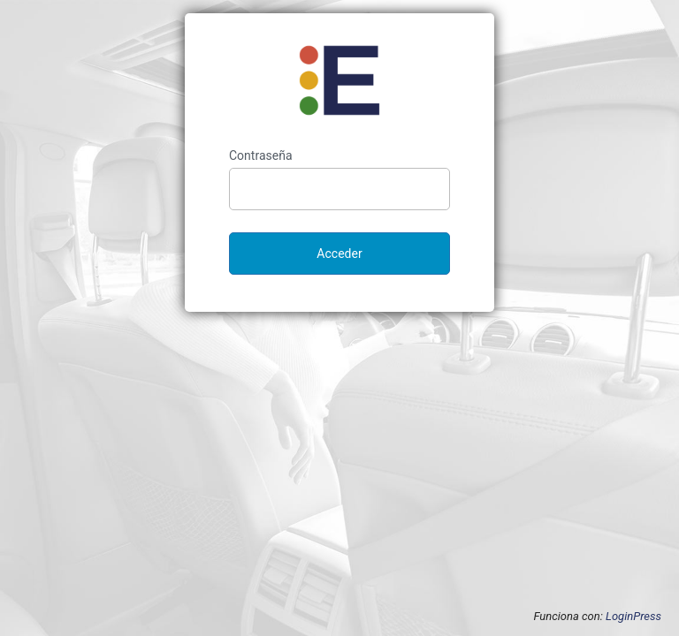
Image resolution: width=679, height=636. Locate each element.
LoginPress (633, 616)
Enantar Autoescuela (339, 80)
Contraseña (261, 155)
